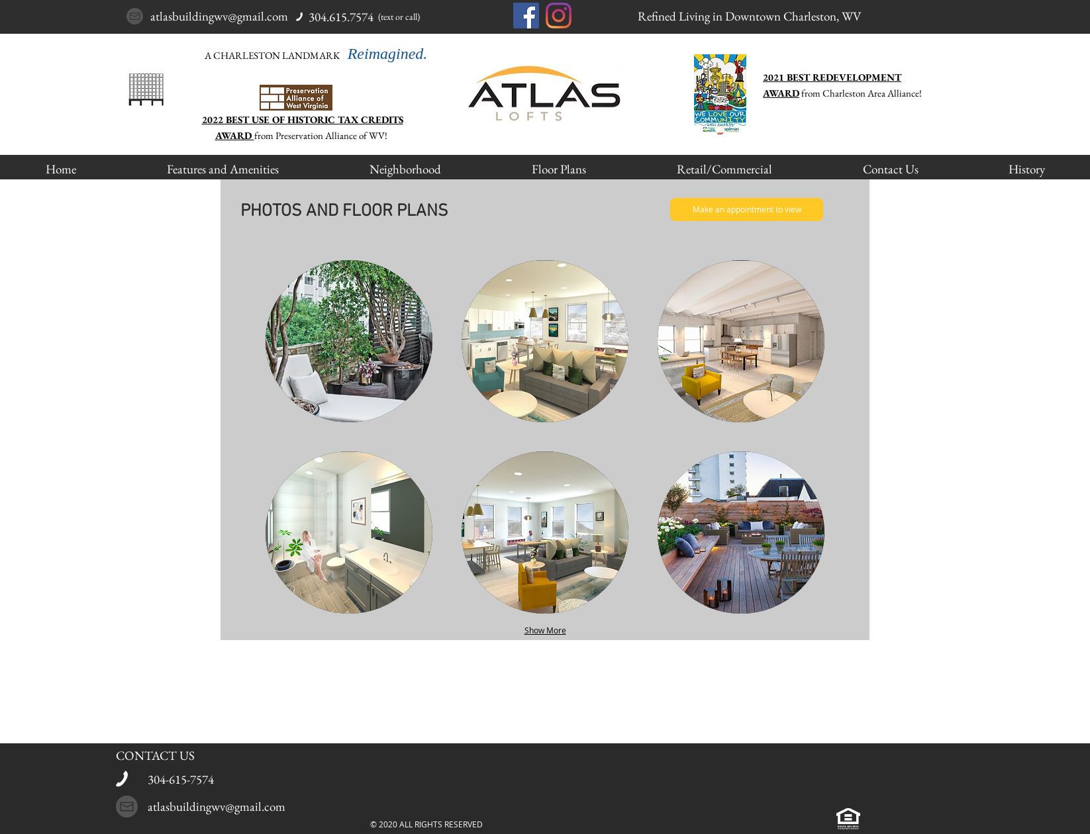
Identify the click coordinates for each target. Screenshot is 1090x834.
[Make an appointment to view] (746, 209)
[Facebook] (526, 15)
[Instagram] (558, 15)
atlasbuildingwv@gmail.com (219, 16)
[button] (349, 341)
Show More (545, 630)
